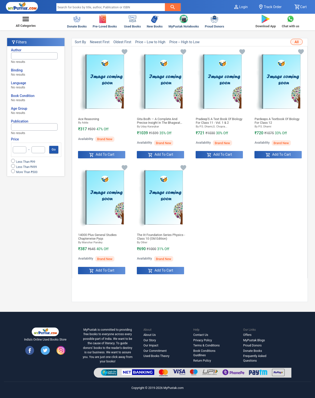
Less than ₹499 (26, 167)
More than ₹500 (27, 172)
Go (53, 149)
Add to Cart (101, 154)
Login (240, 7)
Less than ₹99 (25, 162)
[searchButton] (173, 7)
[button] (26, 22)
